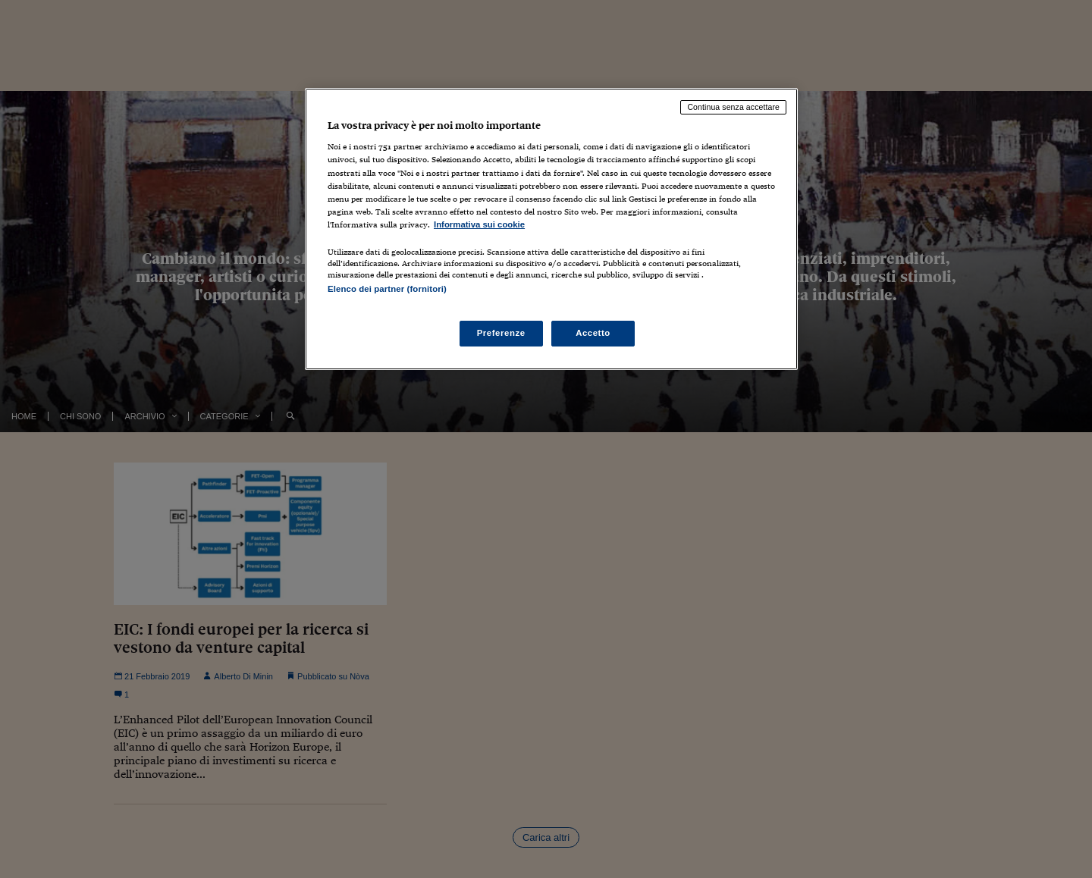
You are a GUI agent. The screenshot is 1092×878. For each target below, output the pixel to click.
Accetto (593, 332)
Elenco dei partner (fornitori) (387, 288)
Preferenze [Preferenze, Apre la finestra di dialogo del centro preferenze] (501, 332)
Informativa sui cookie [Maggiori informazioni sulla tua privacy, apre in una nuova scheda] (479, 224)
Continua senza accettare (733, 106)
